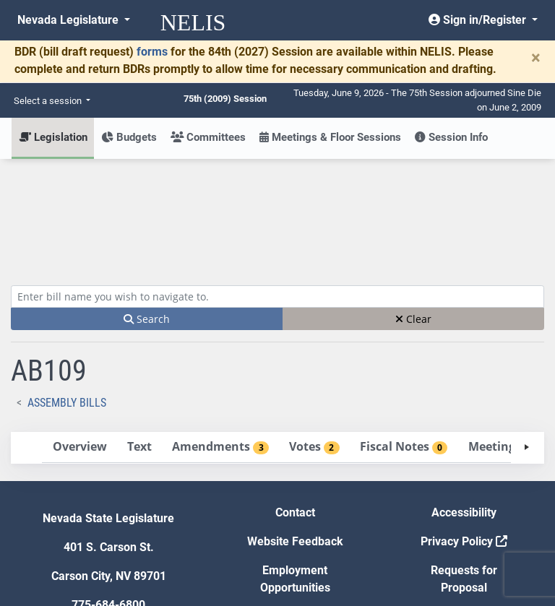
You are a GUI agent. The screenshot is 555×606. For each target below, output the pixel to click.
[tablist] (277, 342)
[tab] (79, 341)
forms (152, 52)
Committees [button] (208, 137)
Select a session (49, 100)
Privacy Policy (464, 435)
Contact (295, 406)
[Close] (536, 57)
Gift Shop (295, 510)
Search (147, 213)
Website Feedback (295, 435)
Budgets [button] (129, 137)
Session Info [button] (451, 137)
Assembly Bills (66, 296)
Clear (413, 213)
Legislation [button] (53, 137)
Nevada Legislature (69, 20)
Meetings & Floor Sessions (330, 137)
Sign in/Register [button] (479, 20)
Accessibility (463, 406)
